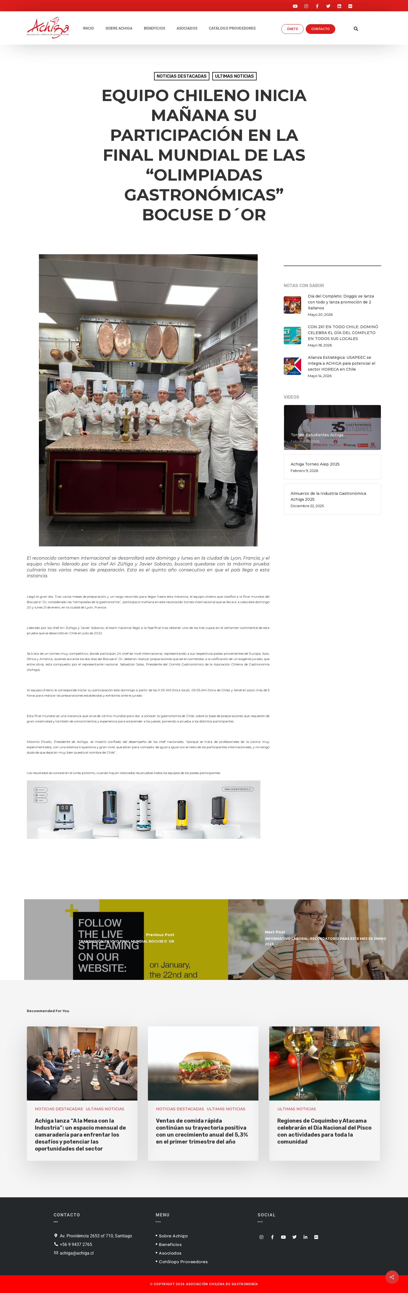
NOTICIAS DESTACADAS (182, 76)
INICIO (88, 28)
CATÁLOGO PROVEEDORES (232, 28)
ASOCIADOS (187, 28)
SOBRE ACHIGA (118, 28)
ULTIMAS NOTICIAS (234, 76)
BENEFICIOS (154, 28)
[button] (356, 29)
